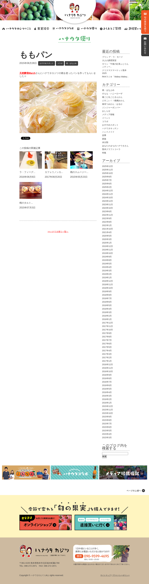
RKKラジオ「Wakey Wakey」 (115, 76)
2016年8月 (107, 378)
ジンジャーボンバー (111, 107)
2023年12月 (107, 201)
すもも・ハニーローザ (112, 93)
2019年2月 (107, 274)
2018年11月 (107, 284)
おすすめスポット (47, 63)
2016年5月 (107, 389)
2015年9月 (107, 416)
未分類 (105, 142)
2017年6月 (107, 343)
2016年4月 (107, 392)
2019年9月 (107, 256)
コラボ (60, 63)
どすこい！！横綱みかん (113, 100)
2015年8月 (107, 420)
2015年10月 (107, 413)
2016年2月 (107, 399)
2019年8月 (107, 260)
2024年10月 (107, 197)
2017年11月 (107, 326)
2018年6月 (107, 302)
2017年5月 (107, 347)
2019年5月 (107, 263)
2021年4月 (107, 232)
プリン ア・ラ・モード (112, 57)
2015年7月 (107, 423)
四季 (104, 135)
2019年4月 (107, 267)
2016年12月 (107, 364)
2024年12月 (107, 190)
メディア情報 (108, 114)
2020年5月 (107, 236)
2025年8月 (107, 176)
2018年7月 (107, 298)
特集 (104, 153)
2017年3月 (107, 354)
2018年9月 (107, 291)
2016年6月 (107, 385)
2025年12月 (107, 166)
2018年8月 (107, 295)
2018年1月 (107, 319)
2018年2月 (107, 316)
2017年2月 (107, 357)
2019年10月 (107, 253)
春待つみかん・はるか (112, 104)
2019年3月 (107, 270)
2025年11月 (107, 170)
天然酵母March (27, 73)
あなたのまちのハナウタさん (115, 146)
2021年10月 (107, 229)
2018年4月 (107, 309)
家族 (104, 139)
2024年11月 (107, 194)
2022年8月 (107, 222)
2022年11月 (107, 215)
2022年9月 (107, 218)
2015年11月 (107, 410)
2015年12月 (107, 406)
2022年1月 (107, 225)
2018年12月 (107, 281)
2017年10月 (107, 330)
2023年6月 (107, 211)
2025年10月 (107, 173)
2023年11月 (107, 204)
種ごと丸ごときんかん (112, 97)
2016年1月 (107, 403)
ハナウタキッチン (110, 128)
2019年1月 (107, 277)
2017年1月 (107, 361)
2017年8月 (107, 336)
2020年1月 (107, 243)
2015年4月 (107, 434)
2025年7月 (107, 180)
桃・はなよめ (71, 63)
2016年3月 (107, 396)
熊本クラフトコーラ (111, 149)
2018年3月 (107, 312)
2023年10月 (107, 208)
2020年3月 (107, 239)
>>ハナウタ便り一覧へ (58, 231)
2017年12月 (107, 323)
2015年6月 (107, 427)
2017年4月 (107, 350)
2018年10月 (107, 288)
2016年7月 (107, 382)
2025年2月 (107, 187)
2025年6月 (107, 183)
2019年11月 (107, 250)
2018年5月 (107, 305)
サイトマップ (105, 575)
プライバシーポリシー (121, 575)
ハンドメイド (108, 132)
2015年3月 (107, 437)
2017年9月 (107, 333)
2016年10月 (107, 371)
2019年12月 (107, 246)
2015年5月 (107, 430)
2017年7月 (107, 340)
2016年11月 (107, 368)
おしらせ (106, 111)
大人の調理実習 (109, 60)
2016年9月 (107, 375)
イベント (106, 118)
